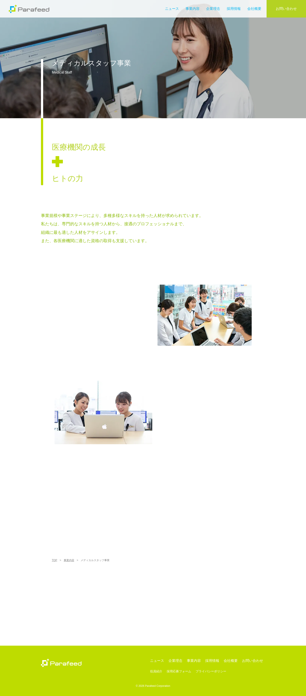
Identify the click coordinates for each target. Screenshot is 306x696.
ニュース (172, 9)
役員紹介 (156, 671)
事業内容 (193, 9)
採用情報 (234, 9)
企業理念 (213, 9)
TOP (54, 560)
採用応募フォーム (179, 671)
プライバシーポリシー (211, 671)
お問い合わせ (286, 9)
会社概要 (254, 9)
